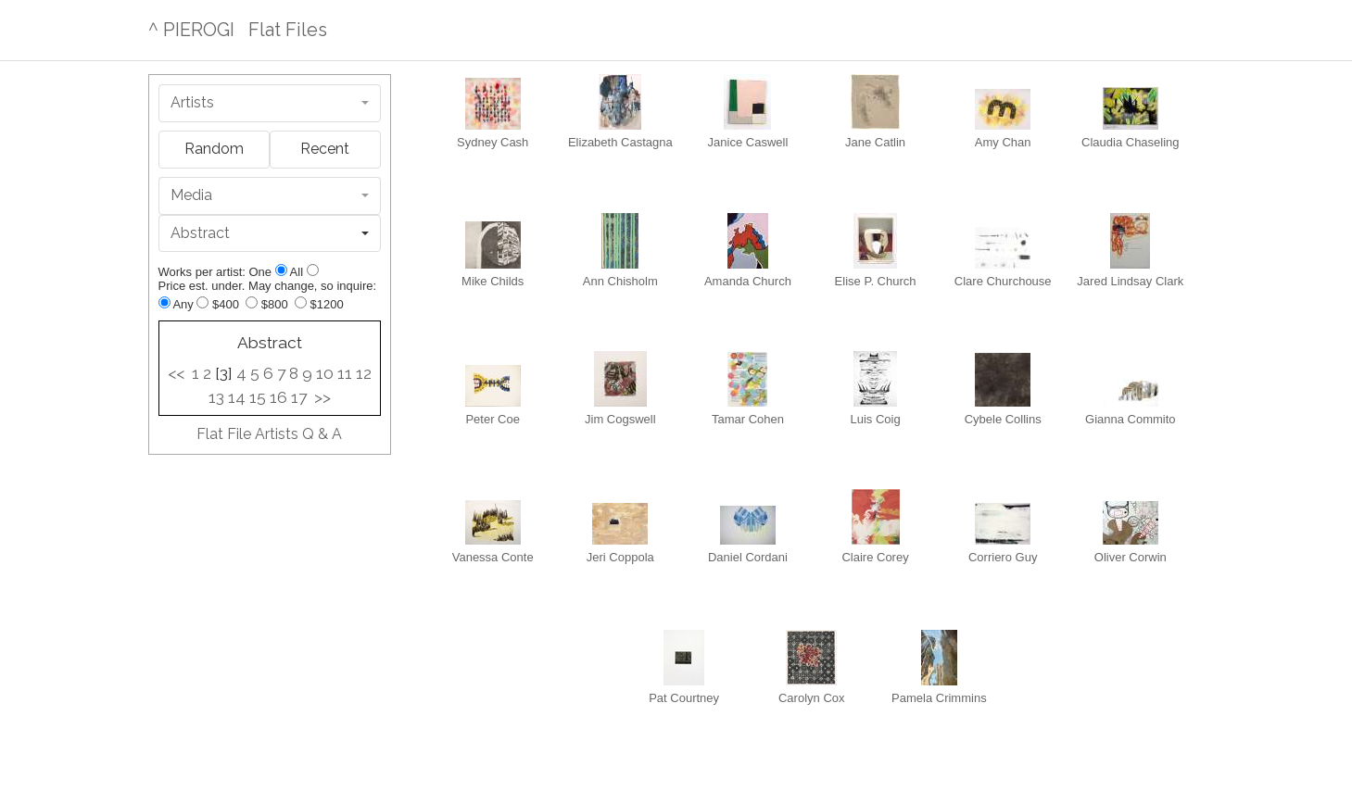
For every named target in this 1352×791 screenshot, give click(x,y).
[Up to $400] (202, 302)
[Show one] (281, 270)
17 (299, 397)
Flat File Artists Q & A (269, 434)
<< (176, 373)
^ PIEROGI (191, 30)
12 (364, 373)
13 (216, 397)
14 (237, 397)
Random (214, 148)
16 (278, 397)
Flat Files (287, 30)
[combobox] (270, 103)
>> (322, 397)
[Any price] (164, 302)
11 (344, 373)
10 (325, 373)
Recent (324, 148)
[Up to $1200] (301, 302)
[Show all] (313, 270)
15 (257, 397)
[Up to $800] (252, 302)
